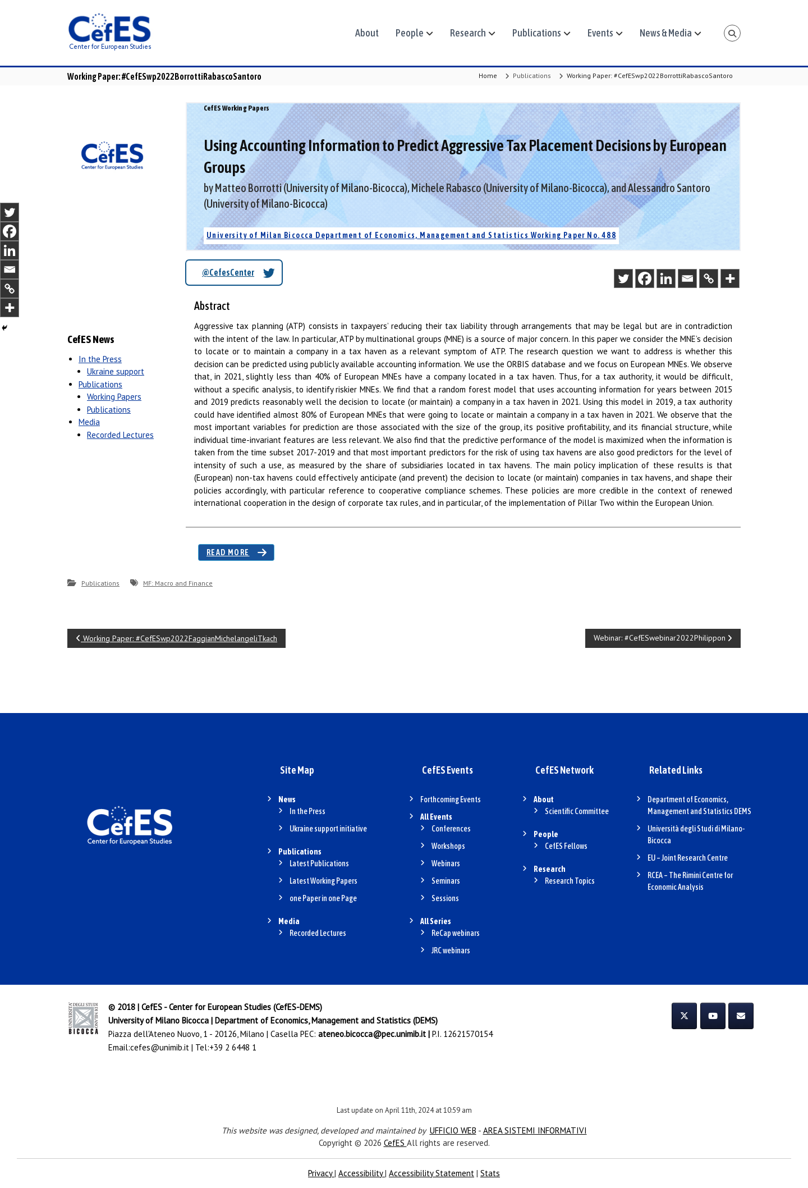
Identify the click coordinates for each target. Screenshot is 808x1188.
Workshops (448, 846)
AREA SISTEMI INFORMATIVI (535, 1130)
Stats (490, 1173)
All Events (436, 816)
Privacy (321, 1173)
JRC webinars (450, 950)
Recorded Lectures (120, 434)
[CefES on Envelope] (741, 1016)
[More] (730, 278)
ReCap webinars (455, 933)
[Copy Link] (708, 278)
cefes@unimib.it (159, 1047)
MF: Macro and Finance (178, 583)
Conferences (451, 828)
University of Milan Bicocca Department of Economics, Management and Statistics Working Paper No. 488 (411, 235)
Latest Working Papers (323, 880)
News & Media (666, 33)
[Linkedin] (666, 278)
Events (600, 33)
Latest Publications (319, 863)
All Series (435, 921)
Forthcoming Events (450, 799)
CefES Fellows (566, 846)
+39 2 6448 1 (232, 1047)
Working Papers (114, 396)
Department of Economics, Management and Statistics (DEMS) (326, 1020)
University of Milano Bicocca (158, 1020)
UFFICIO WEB (453, 1130)
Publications (536, 33)
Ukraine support (115, 371)
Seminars (445, 880)
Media (89, 422)
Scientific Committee (577, 811)
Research (468, 33)
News (287, 799)
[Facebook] (644, 278)
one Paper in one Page (323, 898)
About (367, 33)
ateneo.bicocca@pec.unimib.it (372, 1034)
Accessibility (361, 1173)
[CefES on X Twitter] (684, 1016)
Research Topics (570, 880)
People (410, 33)
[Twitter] (623, 278)
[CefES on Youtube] (713, 1016)
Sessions (445, 898)
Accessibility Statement (431, 1173)
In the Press (100, 359)
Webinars (445, 863)
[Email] (687, 278)
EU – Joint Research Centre (688, 857)
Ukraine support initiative (328, 828)
